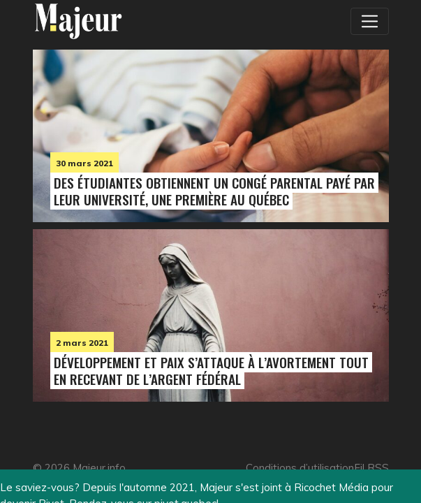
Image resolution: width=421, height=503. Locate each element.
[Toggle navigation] (369, 21)
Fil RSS (371, 467)
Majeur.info (99, 467)
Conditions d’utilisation (300, 467)
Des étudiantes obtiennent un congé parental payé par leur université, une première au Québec (214, 191)
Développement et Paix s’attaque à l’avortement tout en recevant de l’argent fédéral (211, 370)
